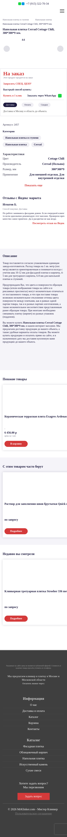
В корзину (16, 443)
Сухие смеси (33, 770)
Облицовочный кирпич (33, 752)
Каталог (33, 716)
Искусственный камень (33, 764)
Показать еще (33, 185)
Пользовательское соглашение (33, 813)
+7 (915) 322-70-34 (37, 3)
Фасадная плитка (33, 746)
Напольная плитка (43, 19)
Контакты (33, 728)
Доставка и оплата (33, 710)
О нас (33, 704)
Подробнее (16, 531)
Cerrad (38, 144)
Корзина (33, 722)
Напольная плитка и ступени (16, 19)
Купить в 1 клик (12, 95)
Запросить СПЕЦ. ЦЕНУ (17, 83)
